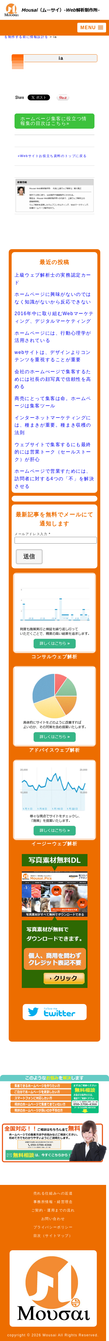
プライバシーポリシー (53, 1227)
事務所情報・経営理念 (53, 1202)
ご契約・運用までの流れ (53, 1210)
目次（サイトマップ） (53, 1236)
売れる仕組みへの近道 (53, 1193)
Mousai (50, 1335)
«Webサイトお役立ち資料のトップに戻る (52, 156)
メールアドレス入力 (33, 534)
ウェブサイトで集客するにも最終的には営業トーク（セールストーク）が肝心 (53, 452)
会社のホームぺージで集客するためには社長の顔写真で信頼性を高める (53, 379)
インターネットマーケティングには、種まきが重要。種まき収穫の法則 (53, 425)
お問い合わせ (53, 1219)
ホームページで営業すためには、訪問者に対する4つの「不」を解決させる (54, 478)
